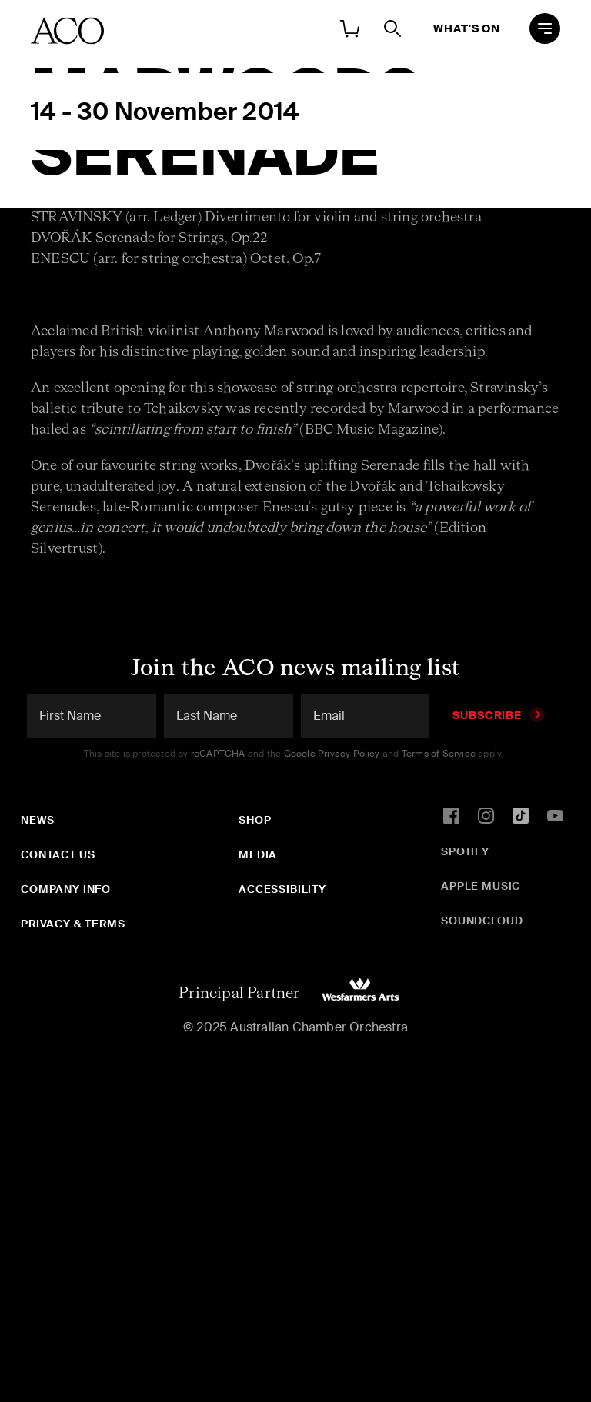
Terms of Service (439, 754)
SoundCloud (482, 920)
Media (258, 854)
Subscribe (498, 715)
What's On (466, 28)
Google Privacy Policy (332, 754)
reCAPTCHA (218, 754)
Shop (255, 820)
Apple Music (480, 886)
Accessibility (282, 889)
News (37, 820)
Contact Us (58, 854)
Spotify (465, 851)
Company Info (66, 889)
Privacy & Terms (73, 924)
